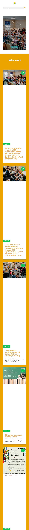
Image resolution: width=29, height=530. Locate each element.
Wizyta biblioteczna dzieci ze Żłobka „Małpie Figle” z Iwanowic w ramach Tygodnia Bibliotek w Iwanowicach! (14, 309)
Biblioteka (6, 86)
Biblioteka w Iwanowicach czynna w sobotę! (13, 205)
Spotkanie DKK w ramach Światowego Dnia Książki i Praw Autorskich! (14, 358)
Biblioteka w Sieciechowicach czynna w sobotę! (14, 398)
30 (20, 454)
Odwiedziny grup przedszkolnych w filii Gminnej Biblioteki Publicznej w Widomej (12, 168)
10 (15, 454)
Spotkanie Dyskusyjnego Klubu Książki (13, 435)
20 (18, 454)
